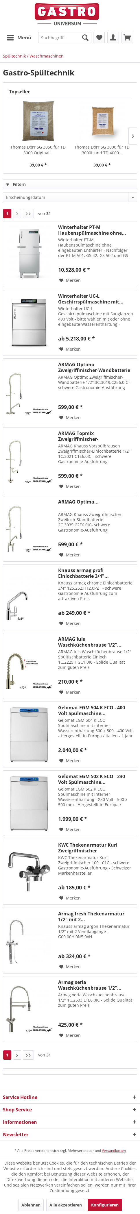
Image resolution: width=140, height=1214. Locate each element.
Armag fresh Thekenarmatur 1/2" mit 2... (91, 916)
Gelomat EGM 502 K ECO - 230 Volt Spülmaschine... (91, 779)
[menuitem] (18, 37)
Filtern (16, 184)
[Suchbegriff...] (64, 37)
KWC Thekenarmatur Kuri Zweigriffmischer (87, 848)
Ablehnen (30, 1205)
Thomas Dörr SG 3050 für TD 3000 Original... (38, 150)
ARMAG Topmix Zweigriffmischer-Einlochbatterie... (78, 436)
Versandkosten (114, 1150)
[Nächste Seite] (17, 213)
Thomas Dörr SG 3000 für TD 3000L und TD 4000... (102, 150)
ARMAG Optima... (78, 502)
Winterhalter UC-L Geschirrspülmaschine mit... (91, 299)
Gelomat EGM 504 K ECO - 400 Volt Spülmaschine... (91, 710)
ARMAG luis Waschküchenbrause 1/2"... (89, 642)
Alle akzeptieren (65, 1205)
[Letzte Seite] (28, 213)
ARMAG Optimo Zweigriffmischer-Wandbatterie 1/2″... (94, 367)
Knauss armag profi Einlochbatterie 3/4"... (83, 573)
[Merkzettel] (99, 37)
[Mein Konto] (113, 37)
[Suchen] (85, 37)
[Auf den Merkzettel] (70, 280)
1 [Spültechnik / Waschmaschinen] (7, 213)
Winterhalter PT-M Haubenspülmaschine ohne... (92, 230)
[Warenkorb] (127, 37)
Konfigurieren (105, 1205)
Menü (19, 37)
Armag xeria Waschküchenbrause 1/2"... (89, 985)
